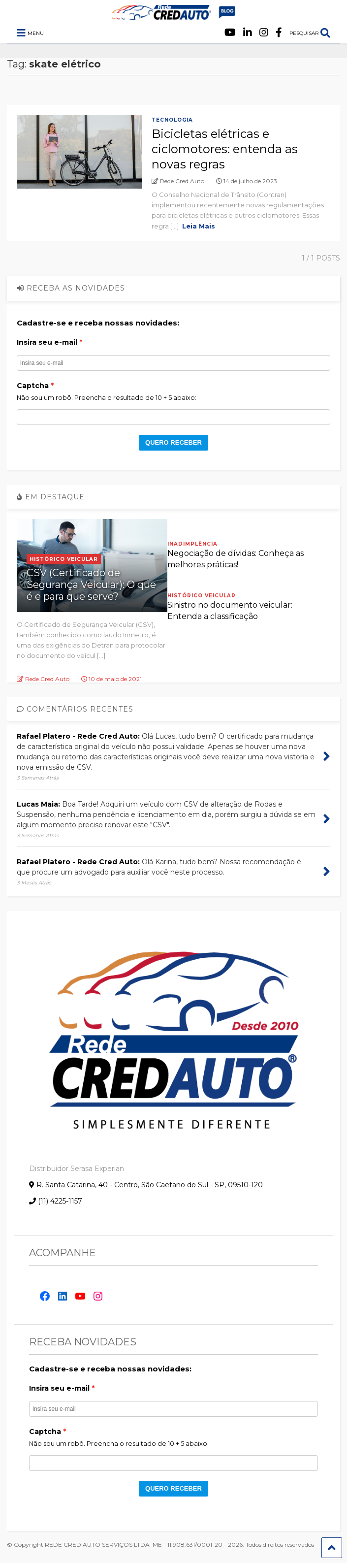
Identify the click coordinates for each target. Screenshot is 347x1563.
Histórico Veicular (64, 559)
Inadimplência (192, 544)
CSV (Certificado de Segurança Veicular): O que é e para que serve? (91, 584)
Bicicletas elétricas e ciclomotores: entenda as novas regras (225, 149)
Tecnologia (172, 120)
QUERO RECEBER (173, 442)
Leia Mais (198, 226)
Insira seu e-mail (47, 342)
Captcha (33, 385)
